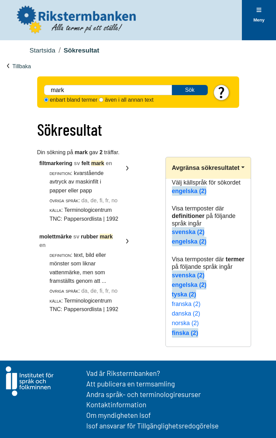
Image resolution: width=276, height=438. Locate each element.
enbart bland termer (74, 100)
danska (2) (186, 313)
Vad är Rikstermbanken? (123, 373)
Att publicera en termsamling (130, 383)
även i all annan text (129, 100)
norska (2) (185, 323)
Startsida (42, 50)
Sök (190, 90)
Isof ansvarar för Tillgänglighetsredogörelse (152, 425)
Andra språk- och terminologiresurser (143, 394)
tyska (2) (184, 294)
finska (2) (185, 333)
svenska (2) (188, 232)
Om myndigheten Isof (118, 415)
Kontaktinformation (116, 404)
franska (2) (186, 304)
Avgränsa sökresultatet (205, 167)
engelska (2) (189, 191)
